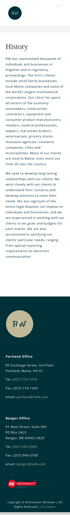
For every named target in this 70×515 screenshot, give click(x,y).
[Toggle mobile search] (58, 6)
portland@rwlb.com (32, 397)
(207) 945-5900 (24, 447)
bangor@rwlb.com (31, 464)
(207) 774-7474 (24, 379)
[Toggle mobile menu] (63, 6)
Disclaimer (48, 506)
